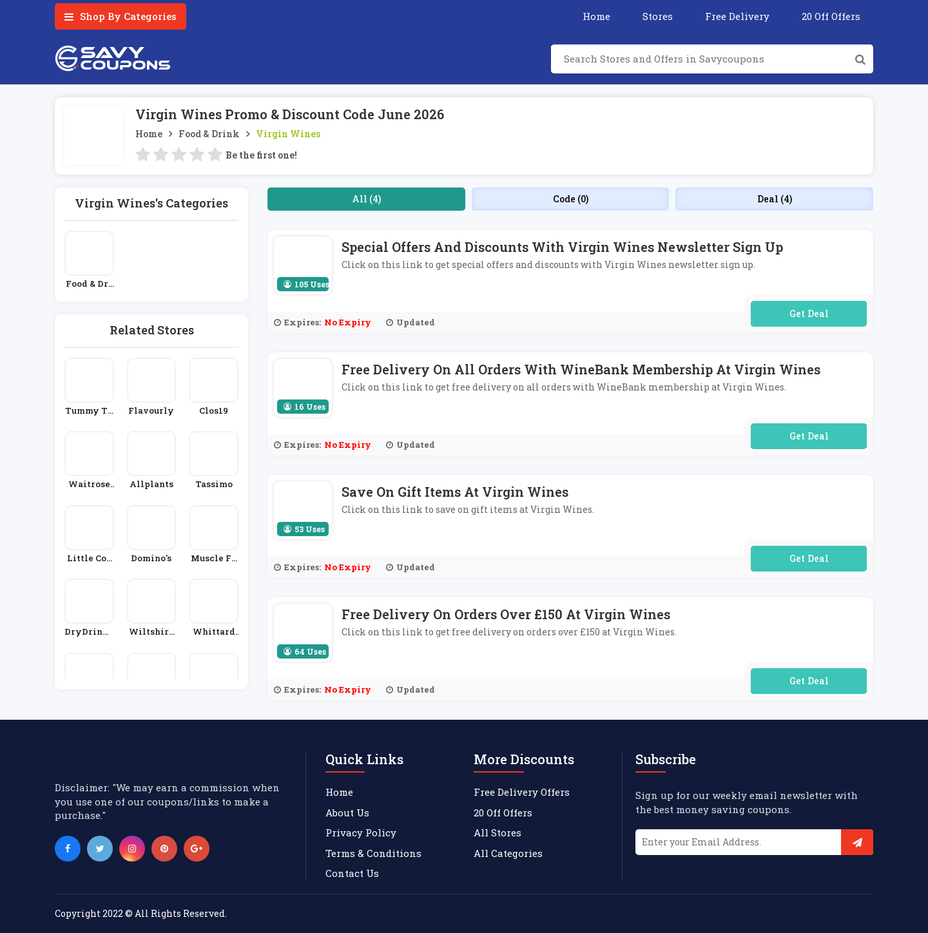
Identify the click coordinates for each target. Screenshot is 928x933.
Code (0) (570, 199)
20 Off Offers (831, 16)
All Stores (497, 832)
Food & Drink (209, 134)
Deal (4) (774, 199)
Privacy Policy (360, 832)
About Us (347, 812)
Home (596, 16)
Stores (658, 16)
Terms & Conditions (373, 853)
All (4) (366, 199)
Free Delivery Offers (522, 791)
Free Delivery (737, 16)
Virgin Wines (288, 134)
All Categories (508, 853)
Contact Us (352, 873)
